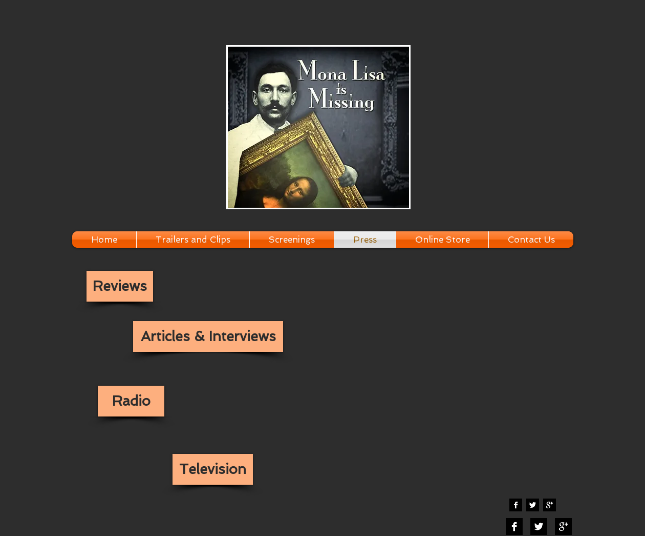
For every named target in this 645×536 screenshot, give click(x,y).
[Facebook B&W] (515, 505)
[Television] (213, 469)
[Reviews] (120, 286)
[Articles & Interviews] (208, 336)
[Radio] (131, 401)
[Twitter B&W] (532, 505)
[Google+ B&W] (549, 505)
